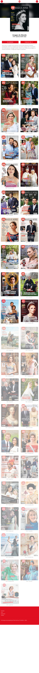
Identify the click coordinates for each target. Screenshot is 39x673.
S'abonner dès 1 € (29, 42)
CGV (2, 612)
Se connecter (10, 42)
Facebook (3, 613)
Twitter (2, 615)
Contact (2, 610)
